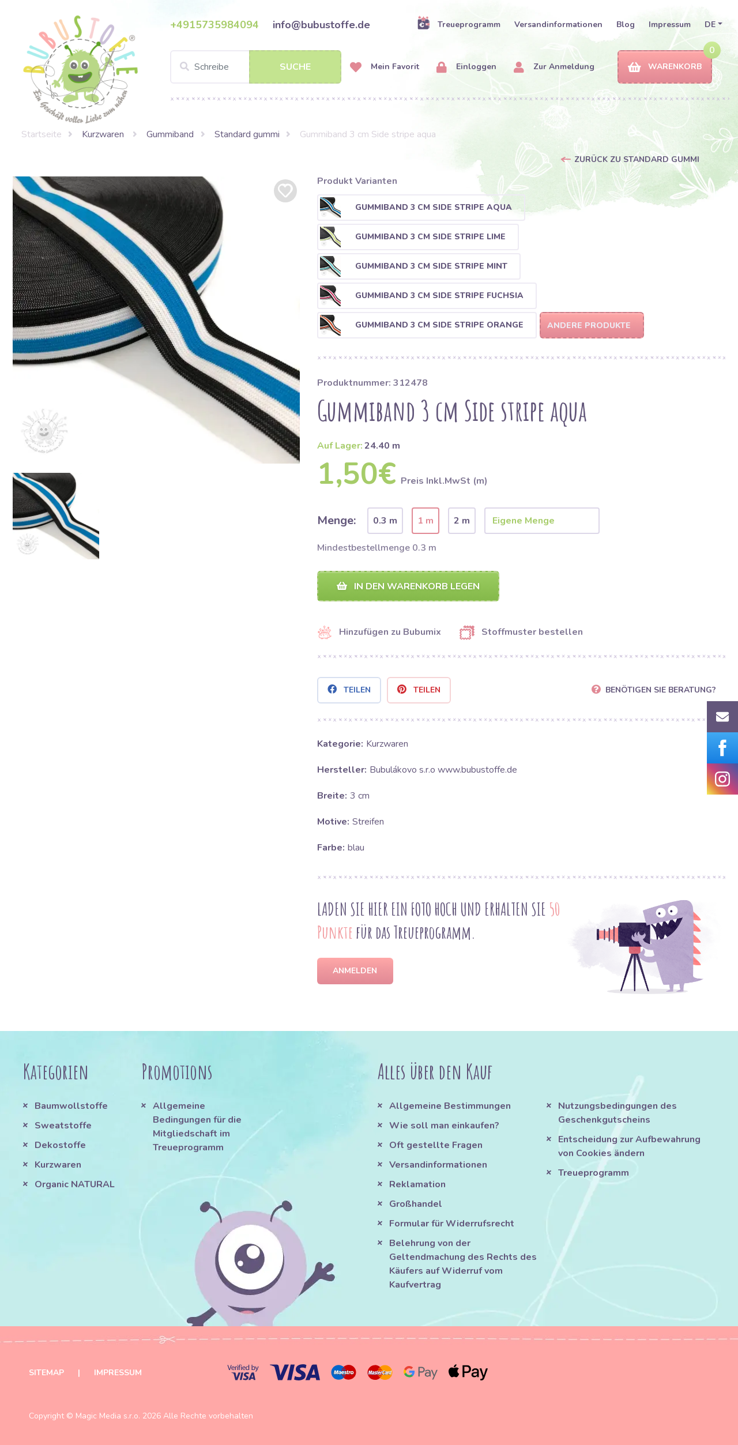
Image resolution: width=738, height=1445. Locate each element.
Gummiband (170, 134)
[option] (156, 320)
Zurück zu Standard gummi (636, 159)
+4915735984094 (214, 25)
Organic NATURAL (75, 1184)
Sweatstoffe (63, 1125)
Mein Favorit (384, 67)
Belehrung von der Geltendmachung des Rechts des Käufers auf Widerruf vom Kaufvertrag (463, 1264)
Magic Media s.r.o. (108, 1415)
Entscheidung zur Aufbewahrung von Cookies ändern (629, 1146)
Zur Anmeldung (554, 67)
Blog (625, 24)
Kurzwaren (104, 134)
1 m (425, 520)
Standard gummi (247, 134)
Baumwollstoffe (71, 1106)
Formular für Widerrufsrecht (451, 1223)
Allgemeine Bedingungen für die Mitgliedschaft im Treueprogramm (197, 1127)
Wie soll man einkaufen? (444, 1125)
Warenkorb (665, 67)
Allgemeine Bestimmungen (450, 1106)
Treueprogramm (458, 24)
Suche (295, 67)
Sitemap (46, 1372)
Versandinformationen (558, 24)
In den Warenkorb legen (408, 586)
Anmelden (355, 970)
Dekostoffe (60, 1145)
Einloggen (466, 67)
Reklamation (417, 1184)
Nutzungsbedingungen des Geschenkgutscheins (617, 1113)
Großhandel (415, 1204)
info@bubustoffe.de (321, 25)
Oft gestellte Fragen (436, 1145)
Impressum (670, 24)
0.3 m (385, 520)
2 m (462, 520)
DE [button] (710, 24)
